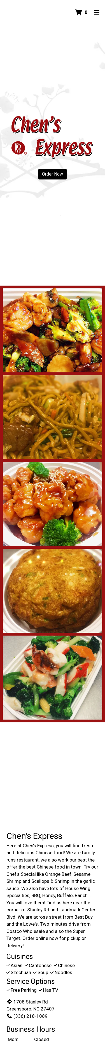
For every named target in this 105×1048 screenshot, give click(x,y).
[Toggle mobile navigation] (97, 12)
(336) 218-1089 (27, 1016)
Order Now (52, 174)
